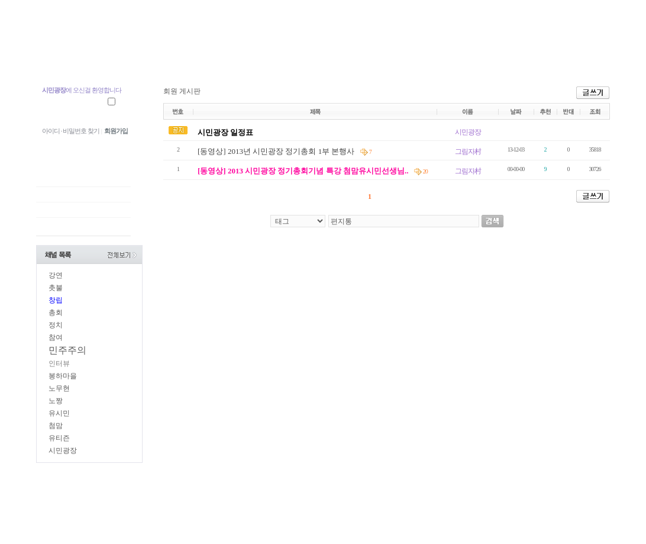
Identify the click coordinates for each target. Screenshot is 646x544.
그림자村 (468, 151)
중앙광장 (127, 57)
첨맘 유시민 (68, 57)
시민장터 (393, 57)
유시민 (59, 413)
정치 (56, 325)
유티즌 (59, 438)
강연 (56, 275)
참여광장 (237, 57)
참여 (56, 337)
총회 (56, 312)
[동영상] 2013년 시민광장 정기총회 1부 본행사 (277, 151)
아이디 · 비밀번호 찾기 (70, 130)
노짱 (56, 401)
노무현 (59, 388)
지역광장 (182, 57)
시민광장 (338, 57)
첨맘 (56, 425)
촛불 (56, 288)
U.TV (288, 57)
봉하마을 (63, 376)
